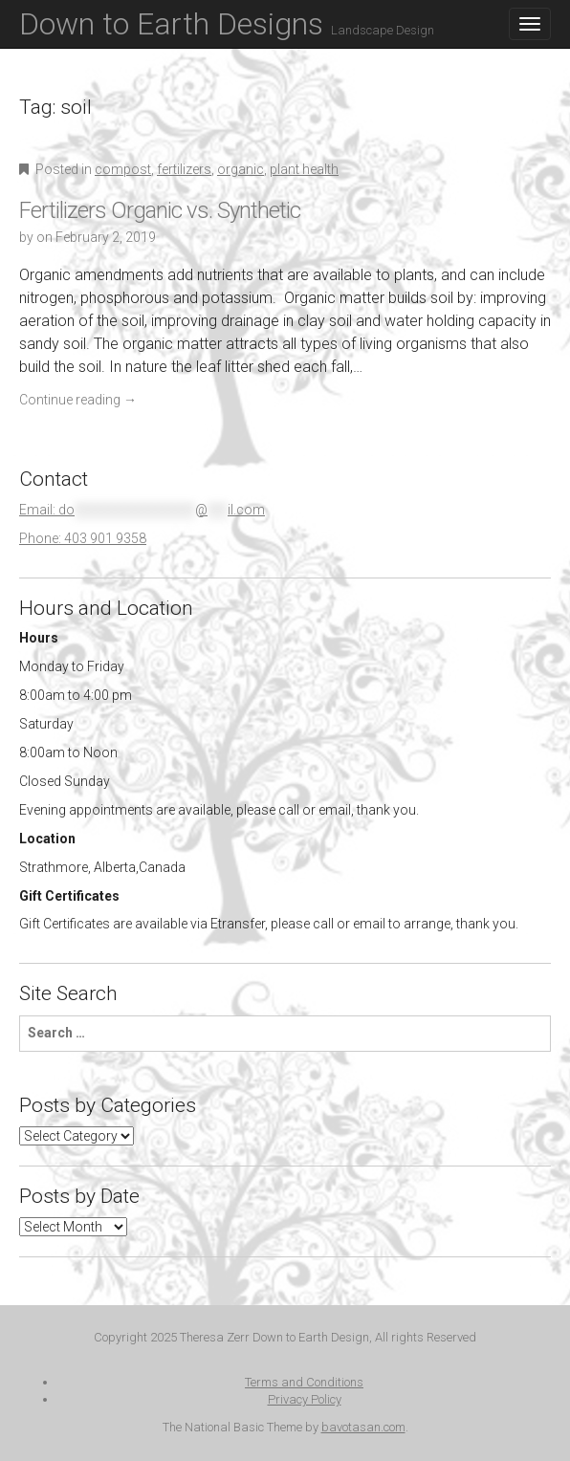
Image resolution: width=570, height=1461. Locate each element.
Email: (142, 509)
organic (240, 169)
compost (123, 169)
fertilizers (184, 169)
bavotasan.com (363, 1427)
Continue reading (78, 399)
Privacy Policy (304, 1399)
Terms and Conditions (304, 1382)
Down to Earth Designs (226, 24)
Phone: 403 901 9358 (82, 538)
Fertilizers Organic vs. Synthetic (159, 210)
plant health (304, 169)
